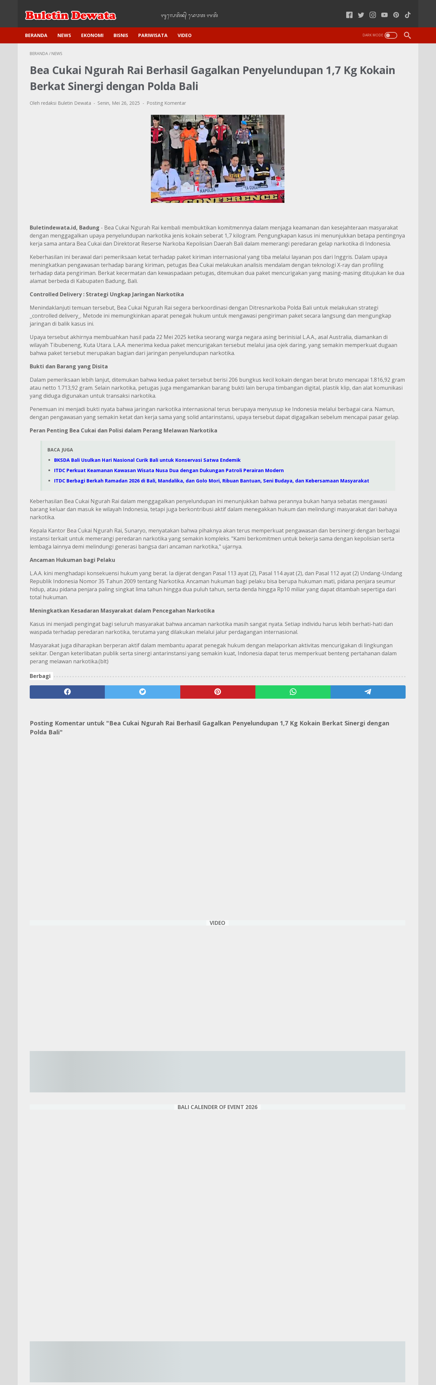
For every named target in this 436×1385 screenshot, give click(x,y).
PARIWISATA (157, 24)
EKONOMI (97, 24)
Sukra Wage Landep (356, 1260)
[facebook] (55, 827)
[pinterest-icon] (391, 8)
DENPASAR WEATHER (356, 1302)
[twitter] (105, 827)
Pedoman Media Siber (256, 1361)
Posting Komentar (166, 112)
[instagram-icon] (368, 8)
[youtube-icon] (380, 8)
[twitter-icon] (356, 8)
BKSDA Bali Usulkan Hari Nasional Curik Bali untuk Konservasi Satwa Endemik (147, 533)
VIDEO (189, 24)
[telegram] (257, 827)
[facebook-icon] (345, 8)
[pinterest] (156, 827)
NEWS (69, 24)
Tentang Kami (303, 1361)
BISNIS (125, 24)
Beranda (41, 24)
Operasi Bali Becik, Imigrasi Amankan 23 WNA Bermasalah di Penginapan (354, 1075)
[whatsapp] (206, 827)
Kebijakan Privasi (157, 1361)
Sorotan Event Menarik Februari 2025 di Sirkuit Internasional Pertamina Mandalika (353, 971)
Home (124, 1361)
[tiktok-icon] (403, 8)
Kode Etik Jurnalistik (204, 1361)
